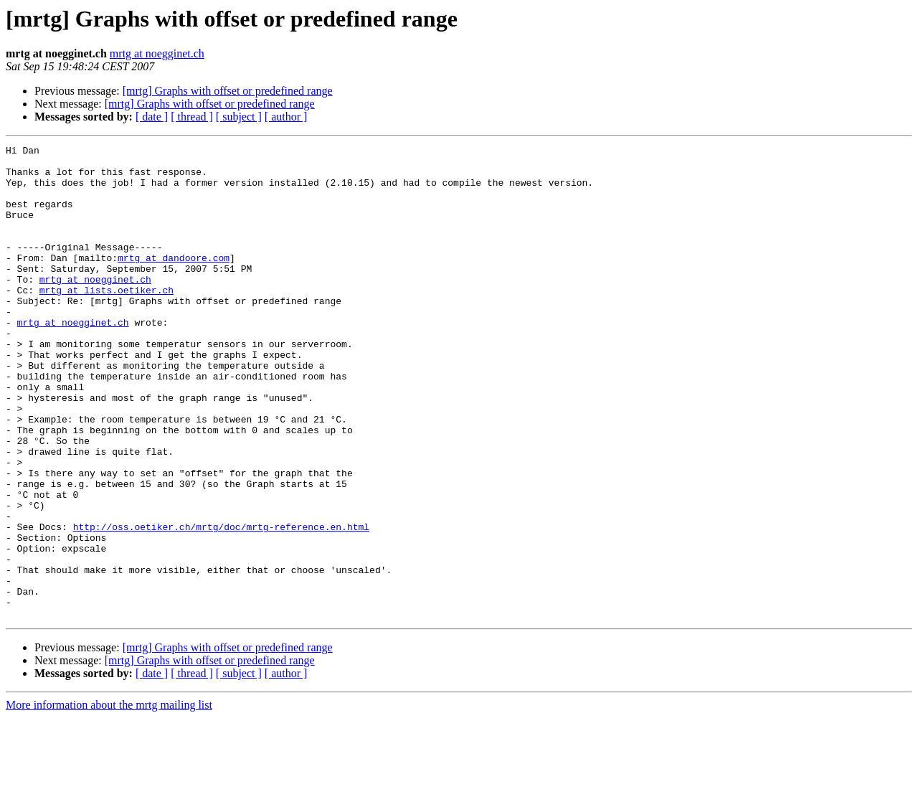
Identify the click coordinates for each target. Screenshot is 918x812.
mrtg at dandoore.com (174, 281)
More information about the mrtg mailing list (109, 799)
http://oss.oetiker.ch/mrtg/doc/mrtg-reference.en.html (221, 604)
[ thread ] (192, 116)
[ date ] (152, 116)
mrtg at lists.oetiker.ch (106, 319)
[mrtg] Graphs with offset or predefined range (228, 91)
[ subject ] (239, 116)
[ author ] (286, 116)
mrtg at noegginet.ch (157, 53)
